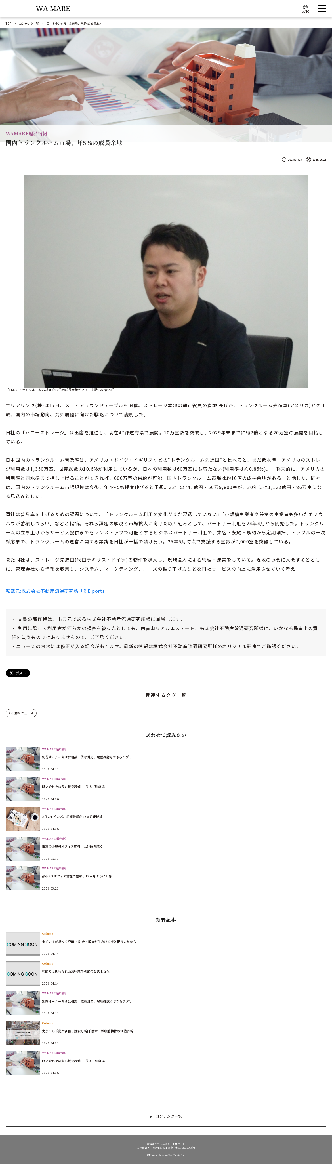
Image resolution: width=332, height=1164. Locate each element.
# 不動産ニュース (20, 713)
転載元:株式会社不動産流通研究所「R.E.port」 (56, 590)
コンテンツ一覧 (29, 23)
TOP (8, 23)
